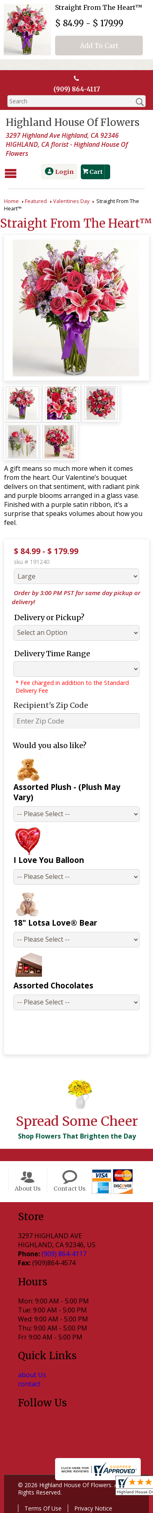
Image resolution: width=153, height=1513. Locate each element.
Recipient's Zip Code (47, 704)
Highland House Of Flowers (71, 122)
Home (11, 200)
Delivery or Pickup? (46, 616)
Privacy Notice (92, 1497)
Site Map (103, 1507)
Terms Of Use (41, 1497)
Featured (36, 200)
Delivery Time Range (49, 652)
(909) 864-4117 (77, 89)
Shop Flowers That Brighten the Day (75, 1125)
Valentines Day (71, 200)
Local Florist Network (51, 1507)
